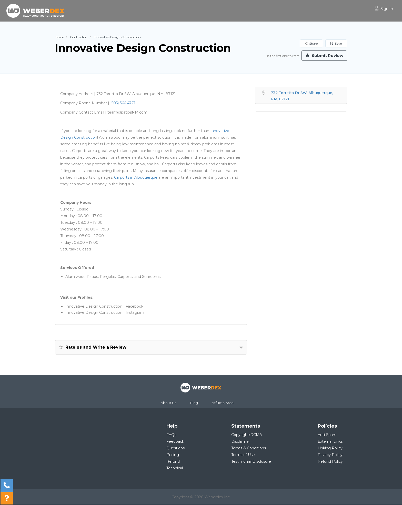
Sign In (386, 8)
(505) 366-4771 (122, 103)
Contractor (78, 37)
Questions (175, 448)
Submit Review (323, 55)
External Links (330, 441)
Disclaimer (240, 441)
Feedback (175, 441)
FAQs (171, 435)
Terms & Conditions (248, 448)
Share (311, 43)
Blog (194, 403)
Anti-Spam (327, 435)
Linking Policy (330, 448)
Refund (173, 461)
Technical (174, 468)
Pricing (172, 455)
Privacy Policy (330, 455)
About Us (168, 403)
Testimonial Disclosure (251, 461)
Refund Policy (330, 461)
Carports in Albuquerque (135, 177)
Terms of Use (243, 455)
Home (59, 37)
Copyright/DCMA (246, 435)
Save (336, 43)
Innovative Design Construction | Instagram (104, 312)
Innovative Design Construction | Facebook (104, 306)
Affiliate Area (223, 403)
